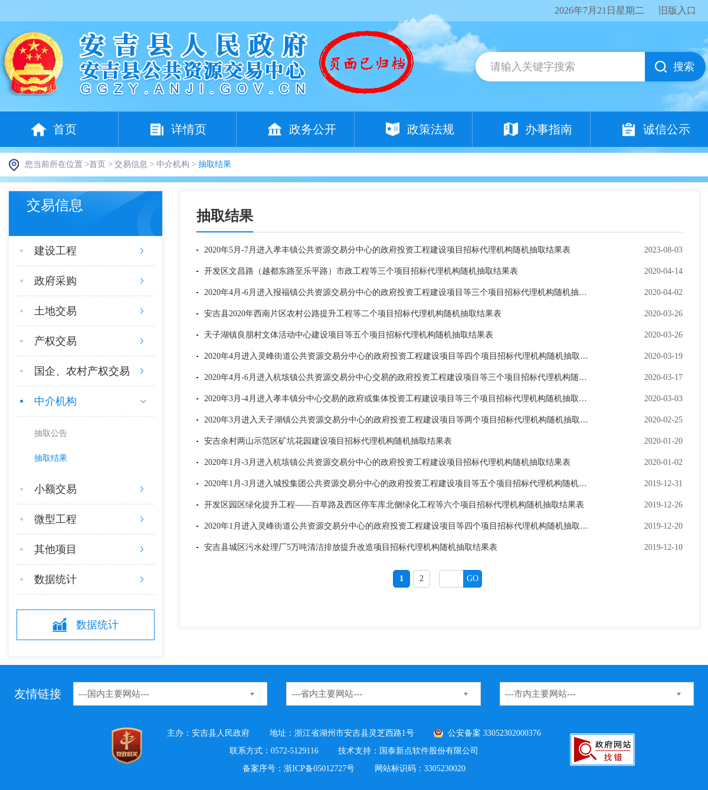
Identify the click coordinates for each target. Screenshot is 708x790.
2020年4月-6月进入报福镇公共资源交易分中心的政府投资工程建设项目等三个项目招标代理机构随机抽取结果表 (398, 292)
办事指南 (548, 129)
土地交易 (55, 311)
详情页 (188, 129)
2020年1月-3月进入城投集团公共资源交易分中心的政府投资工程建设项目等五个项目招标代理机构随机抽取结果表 (398, 483)
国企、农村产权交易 (82, 371)
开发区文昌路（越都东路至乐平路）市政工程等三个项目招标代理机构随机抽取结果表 (361, 271)
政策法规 (430, 129)
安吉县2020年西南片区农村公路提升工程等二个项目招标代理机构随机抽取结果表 (353, 313)
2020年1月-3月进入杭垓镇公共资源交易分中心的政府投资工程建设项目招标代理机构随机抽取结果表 (387, 462)
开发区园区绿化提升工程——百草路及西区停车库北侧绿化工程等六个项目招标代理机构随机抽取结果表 (394, 504)
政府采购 (55, 281)
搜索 (683, 67)
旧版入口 (677, 10)
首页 (65, 129)
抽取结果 (50, 458)
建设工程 (55, 251)
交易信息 (131, 164)
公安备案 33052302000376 (494, 733)
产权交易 (55, 341)
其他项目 (55, 549)
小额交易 (55, 489)
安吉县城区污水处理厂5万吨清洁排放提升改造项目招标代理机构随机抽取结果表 (350, 547)
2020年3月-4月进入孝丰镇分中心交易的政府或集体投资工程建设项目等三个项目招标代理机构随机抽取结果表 (398, 398)
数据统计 (55, 579)
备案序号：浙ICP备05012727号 (298, 768)
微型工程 (55, 519)
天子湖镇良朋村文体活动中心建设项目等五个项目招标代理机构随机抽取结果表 (348, 334)
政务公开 (312, 129)
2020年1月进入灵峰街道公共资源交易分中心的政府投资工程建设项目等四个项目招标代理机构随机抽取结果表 (398, 526)
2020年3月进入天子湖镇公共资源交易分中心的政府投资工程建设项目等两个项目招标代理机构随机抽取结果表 (398, 419)
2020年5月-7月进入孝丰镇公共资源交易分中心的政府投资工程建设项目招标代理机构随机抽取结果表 (387, 249)
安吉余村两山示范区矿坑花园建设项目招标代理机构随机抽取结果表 (328, 441)
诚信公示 (666, 129)
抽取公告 (50, 433)
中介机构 (172, 164)
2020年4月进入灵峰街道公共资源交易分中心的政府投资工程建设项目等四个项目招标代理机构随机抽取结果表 (398, 356)
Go (472, 578)
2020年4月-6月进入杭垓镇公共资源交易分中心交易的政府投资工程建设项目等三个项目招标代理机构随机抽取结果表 (398, 377)
